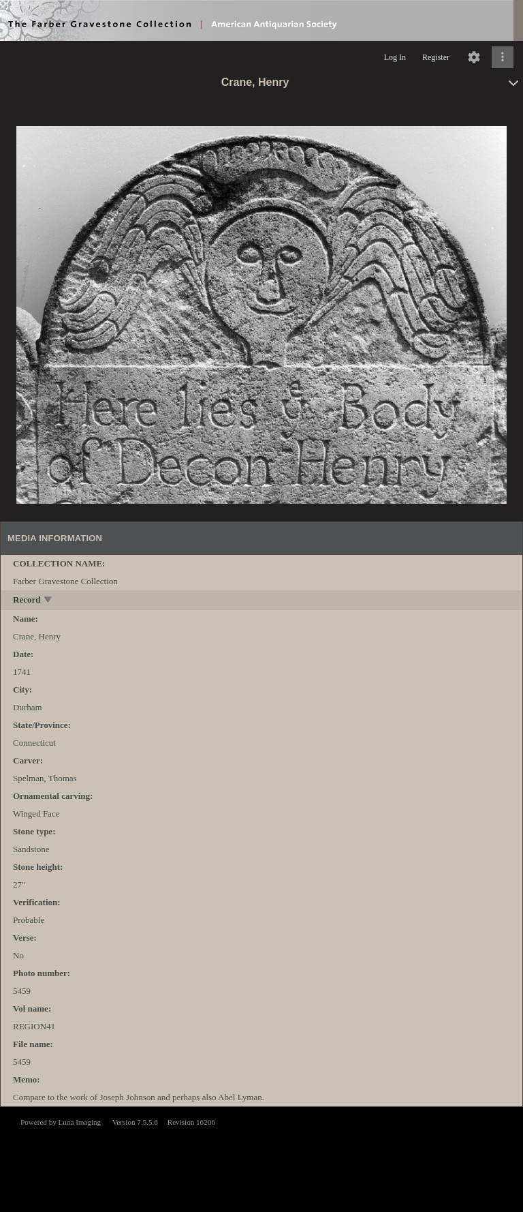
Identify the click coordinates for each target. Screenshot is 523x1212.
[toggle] (49, 601)
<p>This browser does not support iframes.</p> (261, 1158)
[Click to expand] (502, 57)
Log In (395, 57)
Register (435, 57)
